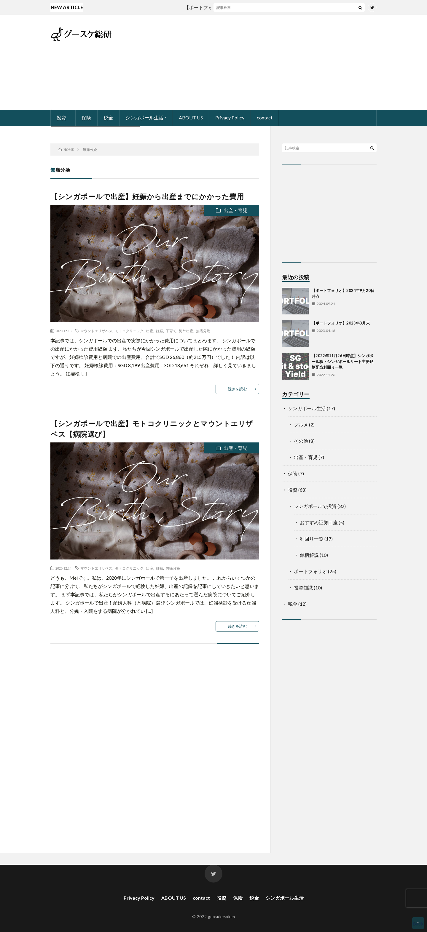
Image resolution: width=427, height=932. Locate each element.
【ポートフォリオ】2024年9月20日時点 (230, 7)
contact (265, 117)
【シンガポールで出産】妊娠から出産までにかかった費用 (147, 196)
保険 (86, 117)
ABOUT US (191, 117)
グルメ (301, 424)
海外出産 (186, 330)
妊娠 (159, 330)
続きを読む (237, 388)
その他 (301, 441)
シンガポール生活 (144, 117)
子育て (171, 330)
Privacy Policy (229, 117)
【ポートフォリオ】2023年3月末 (341, 323)
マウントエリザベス (96, 330)
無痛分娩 (203, 330)
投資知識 (303, 587)
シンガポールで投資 (315, 506)
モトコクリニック (129, 330)
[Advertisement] (269, 62)
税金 (108, 117)
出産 (149, 330)
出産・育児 (235, 210)
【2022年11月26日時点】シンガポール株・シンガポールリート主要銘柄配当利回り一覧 (342, 361)
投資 (61, 117)
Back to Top (418, 924)
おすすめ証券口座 (319, 522)
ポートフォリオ (310, 571)
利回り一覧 (312, 538)
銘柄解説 (309, 555)
